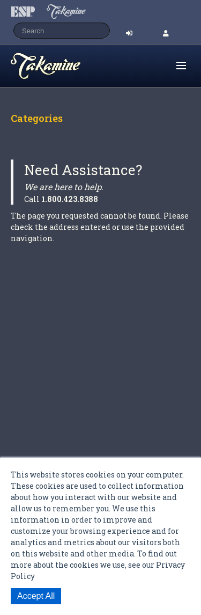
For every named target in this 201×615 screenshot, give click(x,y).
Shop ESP (66, 66)
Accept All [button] (36, 595)
